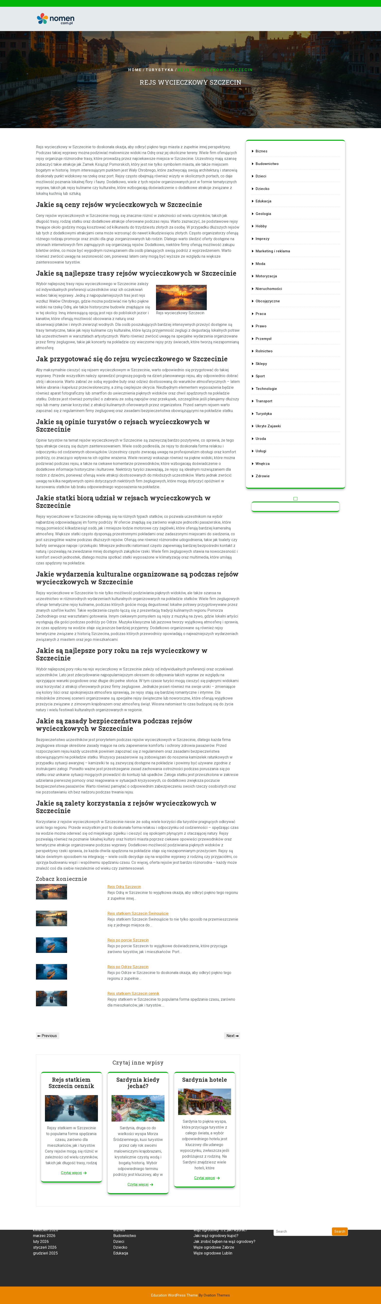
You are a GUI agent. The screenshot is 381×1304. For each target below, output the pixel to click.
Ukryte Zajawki (270, 415)
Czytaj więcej (71, 1173)
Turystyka (160, 70)
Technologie (268, 381)
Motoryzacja (268, 279)
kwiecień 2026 (45, 1209)
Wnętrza (265, 450)
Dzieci (264, 187)
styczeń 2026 (45, 1227)
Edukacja (266, 210)
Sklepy (264, 358)
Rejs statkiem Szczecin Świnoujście (138, 913)
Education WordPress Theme (190, 1295)
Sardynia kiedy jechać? (138, 1082)
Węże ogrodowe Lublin (212, 1232)
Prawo (264, 324)
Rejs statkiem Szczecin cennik (133, 993)
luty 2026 (41, 1221)
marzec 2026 (44, 1215)
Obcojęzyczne (270, 301)
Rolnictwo (267, 347)
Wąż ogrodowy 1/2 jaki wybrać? (220, 1209)
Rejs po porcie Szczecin (128, 940)
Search (339, 1211)
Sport (263, 370)
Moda (263, 267)
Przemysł (266, 336)
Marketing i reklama (275, 256)
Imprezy (265, 244)
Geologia (266, 221)
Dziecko (265, 199)
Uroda (263, 427)
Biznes (264, 164)
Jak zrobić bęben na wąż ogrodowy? (224, 1221)
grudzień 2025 (45, 1232)
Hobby (264, 233)
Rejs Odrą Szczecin (124, 886)
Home (135, 70)
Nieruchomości (271, 290)
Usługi (264, 438)
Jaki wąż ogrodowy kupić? (215, 1215)
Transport (266, 393)
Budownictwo (269, 176)
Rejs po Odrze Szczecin (127, 967)
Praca (263, 313)
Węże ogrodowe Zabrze (213, 1227)
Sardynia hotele (204, 1079)
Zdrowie (265, 461)
